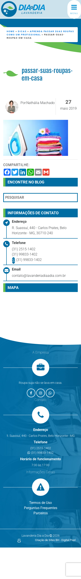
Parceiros (40, 513)
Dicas (22, 31)
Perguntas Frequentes (40, 508)
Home (11, 31)
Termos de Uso (40, 503)
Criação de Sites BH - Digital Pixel (55, 540)
